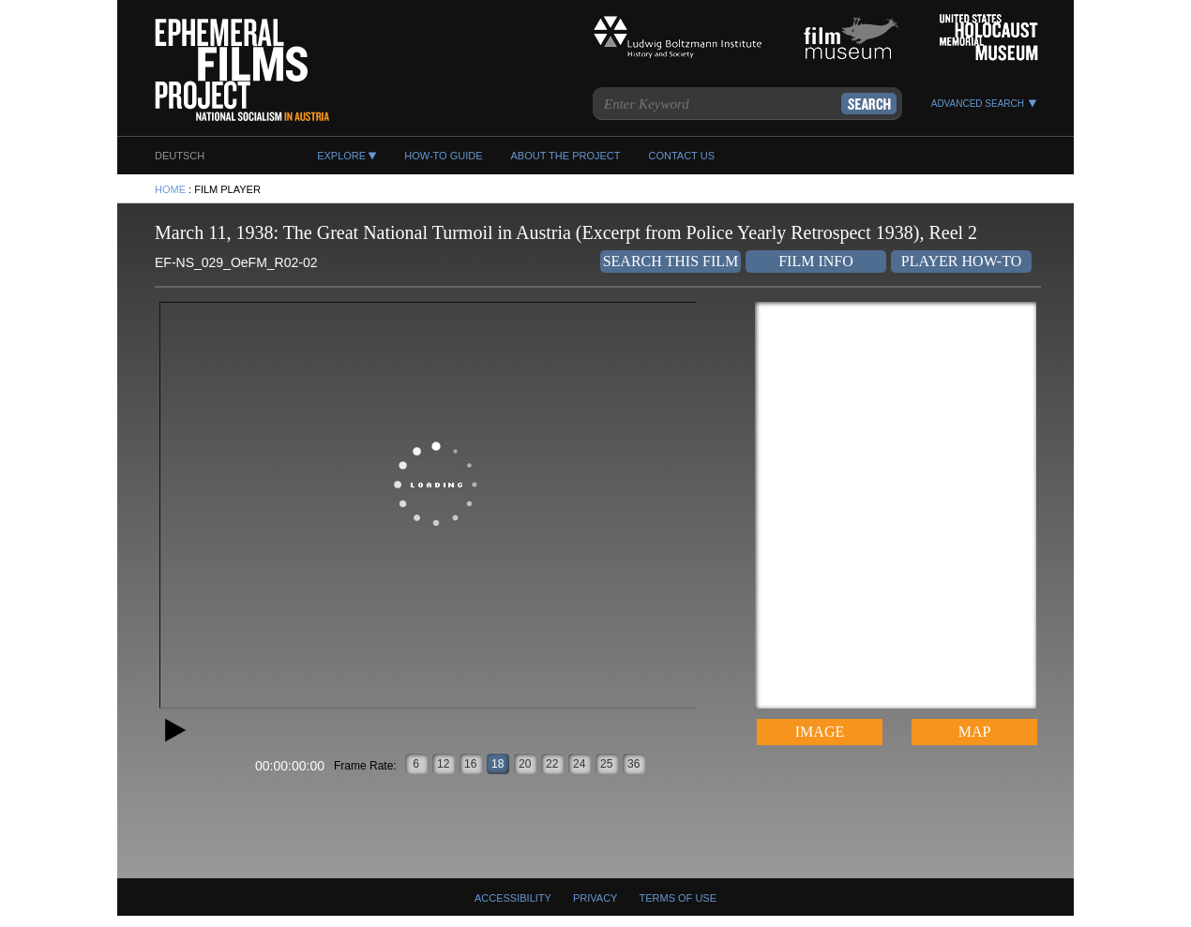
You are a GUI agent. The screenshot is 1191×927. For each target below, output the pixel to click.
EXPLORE (341, 155)
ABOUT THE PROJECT (566, 155)
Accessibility (513, 898)
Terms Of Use (678, 898)
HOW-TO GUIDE (443, 155)
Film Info (815, 261)
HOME (170, 189)
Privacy (595, 898)
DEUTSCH (179, 155)
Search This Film (671, 261)
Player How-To (961, 261)
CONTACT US (681, 155)
